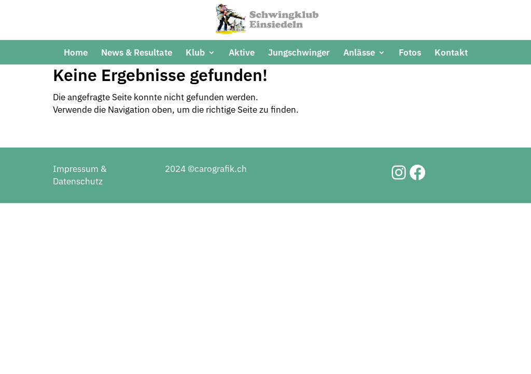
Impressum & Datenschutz (80, 213)
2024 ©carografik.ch (206, 206)
